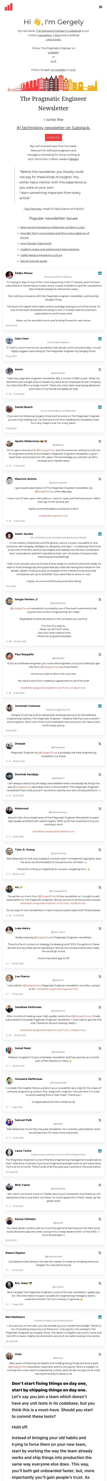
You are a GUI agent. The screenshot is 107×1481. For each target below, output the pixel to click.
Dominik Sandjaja (26, 774)
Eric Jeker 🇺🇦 (23, 1283)
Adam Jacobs (24, 533)
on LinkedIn (58, 69)
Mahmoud (21, 808)
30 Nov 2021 (20, 1035)
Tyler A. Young (25, 849)
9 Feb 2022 (19, 394)
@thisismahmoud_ (58, 812)
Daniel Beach (24, 407)
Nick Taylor (22, 1185)
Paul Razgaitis (24, 654)
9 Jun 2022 (19, 915)
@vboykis (58, 1358)
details (74, 159)
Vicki (18, 1354)
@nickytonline (58, 1188)
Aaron (19, 369)
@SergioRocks (58, 603)
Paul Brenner (33, 208)
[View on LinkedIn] (99, 273)
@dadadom (58, 778)
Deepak (20, 743)
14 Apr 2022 (19, 521)
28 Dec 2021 (19, 874)
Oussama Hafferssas (28, 1079)
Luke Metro (22, 928)
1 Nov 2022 (11, 586)
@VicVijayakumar (58, 891)
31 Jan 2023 (11, 356)
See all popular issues (33, 261)
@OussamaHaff (58, 1082)
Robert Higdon (15, 1252)
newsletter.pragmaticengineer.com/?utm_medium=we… (53, 687)
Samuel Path (23, 1120)
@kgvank (58, 1223)
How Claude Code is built (36, 243)
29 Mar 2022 (19, 761)
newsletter (45, 35)
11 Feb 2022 (17, 994)
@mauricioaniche (58, 482)
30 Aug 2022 (12, 1172)
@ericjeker (58, 1287)
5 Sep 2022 (11, 428)
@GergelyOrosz (46, 450)
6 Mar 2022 (18, 836)
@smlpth (58, 1123)
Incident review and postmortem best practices (49, 249)
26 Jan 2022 (17, 963)
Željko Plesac (24, 273)
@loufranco (58, 980)
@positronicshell (53, 1256)
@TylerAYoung (58, 853)
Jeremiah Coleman (27, 706)
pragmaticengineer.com (53, 515)
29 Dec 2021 (18, 1066)
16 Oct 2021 (11, 1240)
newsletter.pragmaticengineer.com (53, 831)
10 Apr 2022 (17, 1304)
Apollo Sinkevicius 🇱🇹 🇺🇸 (31, 441)
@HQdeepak (58, 747)
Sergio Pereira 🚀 (26, 599)
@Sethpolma (58, 1011)
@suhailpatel (58, 1052)
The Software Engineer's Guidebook (58, 31)
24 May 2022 (20, 641)
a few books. (53, 39)
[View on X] (99, 369)
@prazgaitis (58, 658)
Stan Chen (22, 338)
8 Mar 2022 (18, 795)
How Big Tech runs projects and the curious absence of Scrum (54, 235)
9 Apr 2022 (17, 1107)
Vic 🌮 (19, 887)
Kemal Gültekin (25, 1219)
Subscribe (53, 137)
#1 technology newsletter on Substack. (53, 127)
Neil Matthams (15, 1317)
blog (58, 35)
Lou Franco (22, 976)
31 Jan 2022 (19, 465)
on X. (73, 69)
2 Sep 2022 (18, 1137)
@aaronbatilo (58, 373)
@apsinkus (58, 445)
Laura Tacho (23, 1150)
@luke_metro (58, 932)
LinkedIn (53, 52)
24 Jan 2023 (11, 325)
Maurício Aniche (26, 478)
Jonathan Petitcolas (28, 1007)
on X (53, 61)
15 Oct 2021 (17, 1270)
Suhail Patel (23, 1048)
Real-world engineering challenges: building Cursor (52, 227)
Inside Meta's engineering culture (41, 255)
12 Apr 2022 (19, 693)
